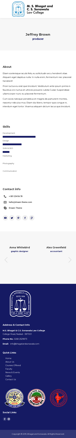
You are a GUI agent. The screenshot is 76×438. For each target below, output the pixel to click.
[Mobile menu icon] (71, 8)
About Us (9, 362)
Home (8, 358)
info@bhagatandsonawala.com (24, 344)
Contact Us (10, 379)
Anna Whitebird (19, 247)
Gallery (8, 376)
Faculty (8, 369)
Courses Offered (13, 365)
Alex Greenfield (56, 247)
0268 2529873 (20, 339)
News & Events (12, 372)
